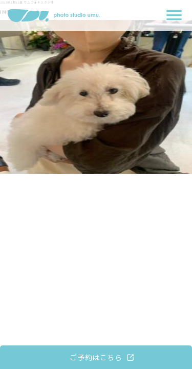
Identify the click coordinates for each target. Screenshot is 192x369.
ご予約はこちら (96, 357)
